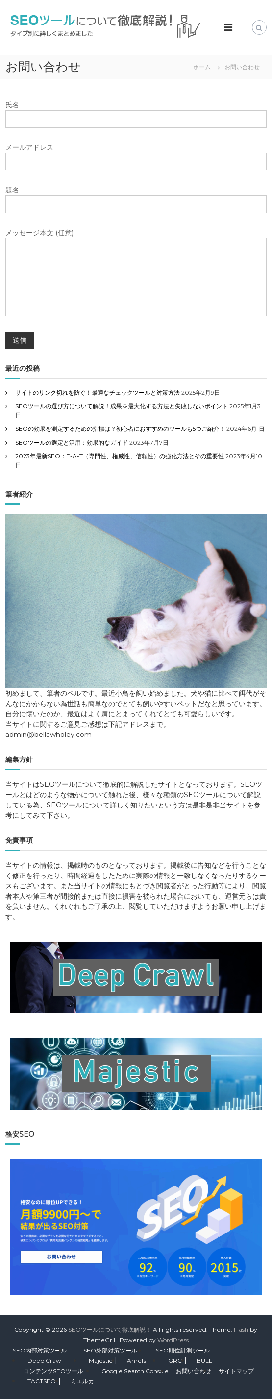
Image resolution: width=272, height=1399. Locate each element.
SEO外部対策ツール (110, 1350)
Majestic (100, 1360)
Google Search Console (135, 1371)
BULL (204, 1360)
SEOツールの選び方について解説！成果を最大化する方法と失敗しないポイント (121, 406)
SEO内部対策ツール (40, 1350)
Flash (241, 1329)
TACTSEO (41, 1381)
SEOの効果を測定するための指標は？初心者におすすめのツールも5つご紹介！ (120, 428)
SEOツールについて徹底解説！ (109, 1329)
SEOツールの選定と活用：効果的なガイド (71, 442)
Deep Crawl (45, 1360)
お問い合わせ (193, 1371)
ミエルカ (82, 1381)
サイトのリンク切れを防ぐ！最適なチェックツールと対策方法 (97, 392)
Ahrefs (136, 1360)
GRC (175, 1360)
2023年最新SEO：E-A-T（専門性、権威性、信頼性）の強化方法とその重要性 (119, 456)
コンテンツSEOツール (53, 1371)
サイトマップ (236, 1371)
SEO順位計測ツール (183, 1350)
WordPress (173, 1340)
